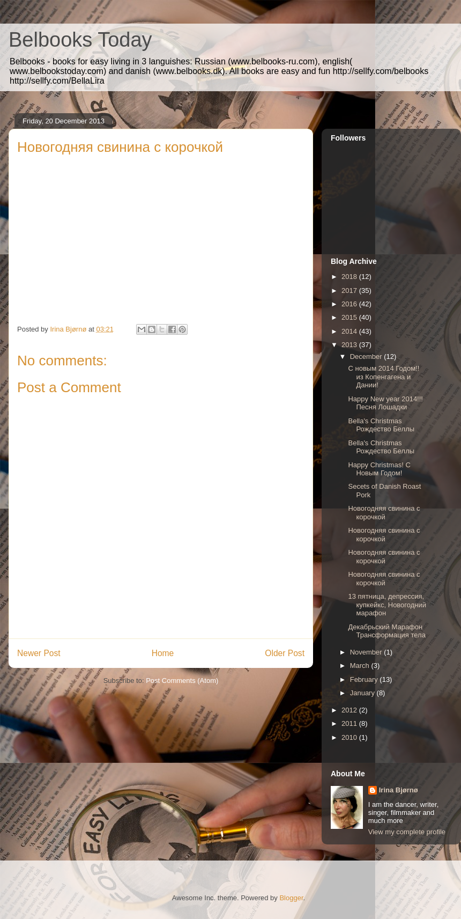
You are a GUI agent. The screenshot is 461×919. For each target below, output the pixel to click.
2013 (350, 345)
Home (163, 653)
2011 (350, 723)
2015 (350, 317)
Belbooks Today (80, 39)
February (365, 679)
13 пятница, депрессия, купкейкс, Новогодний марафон (387, 604)
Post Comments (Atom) (182, 681)
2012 (350, 710)
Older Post (284, 653)
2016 (350, 304)
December (367, 356)
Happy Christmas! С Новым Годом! (379, 469)
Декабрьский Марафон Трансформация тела (386, 631)
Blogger (291, 898)
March (360, 665)
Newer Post (39, 653)
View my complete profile (406, 832)
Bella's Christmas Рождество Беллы (381, 425)
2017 (350, 290)
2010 (350, 737)
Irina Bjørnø (398, 790)
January (363, 693)
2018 (350, 277)
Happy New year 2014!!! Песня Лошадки (385, 403)
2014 (350, 331)
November (367, 652)
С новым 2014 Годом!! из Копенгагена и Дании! (383, 376)
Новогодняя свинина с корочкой (384, 512)
